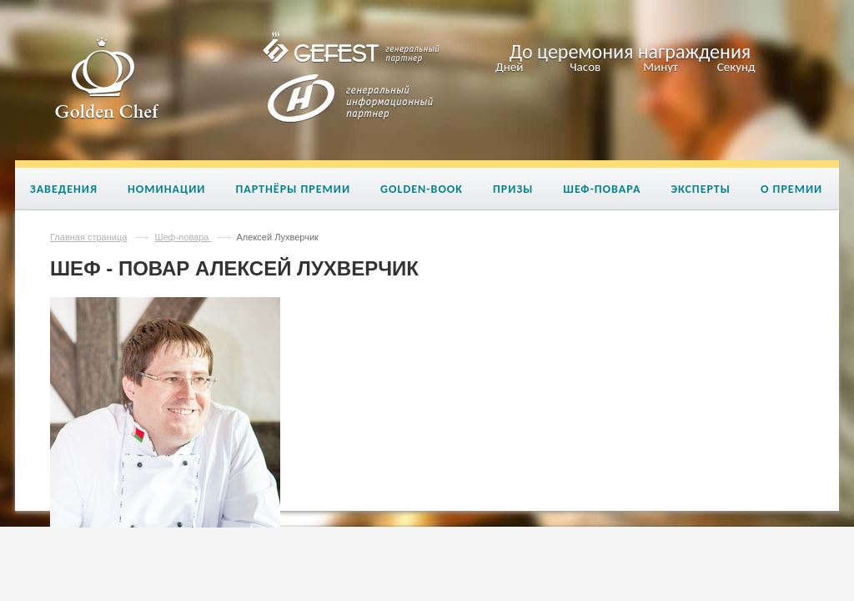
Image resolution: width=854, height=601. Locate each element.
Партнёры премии (292, 189)
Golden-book (421, 189)
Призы (513, 189)
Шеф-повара (601, 189)
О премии (791, 189)
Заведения (64, 189)
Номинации (166, 189)
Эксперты (701, 189)
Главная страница (88, 237)
